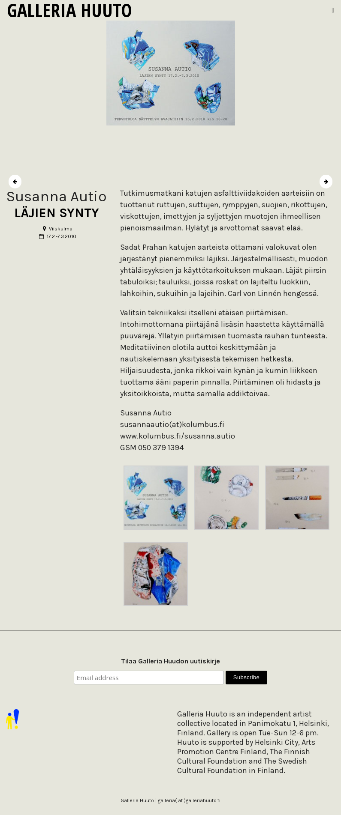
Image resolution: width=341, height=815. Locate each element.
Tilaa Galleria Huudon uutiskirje (170, 661)
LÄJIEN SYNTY (56, 213)
